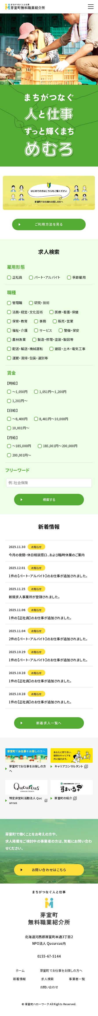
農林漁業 (16, 339)
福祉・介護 (17, 330)
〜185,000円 (19, 445)
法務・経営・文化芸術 (25, 312)
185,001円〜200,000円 (57, 445)
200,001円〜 (19, 455)
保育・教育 (17, 321)
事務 (40, 321)
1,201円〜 (17, 400)
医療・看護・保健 (64, 312)
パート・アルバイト (44, 277)
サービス (43, 330)
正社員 (14, 277)
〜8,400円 (17, 418)
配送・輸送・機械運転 (25, 348)
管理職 (14, 302)
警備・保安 (69, 330)
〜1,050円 (17, 391)
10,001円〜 (18, 428)
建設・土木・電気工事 (67, 348)
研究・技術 (39, 302)
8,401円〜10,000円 (51, 418)
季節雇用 (76, 277)
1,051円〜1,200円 (50, 391)
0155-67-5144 (49, 956)
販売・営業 (63, 321)
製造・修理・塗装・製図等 (52, 339)
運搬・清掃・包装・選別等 (27, 358)
